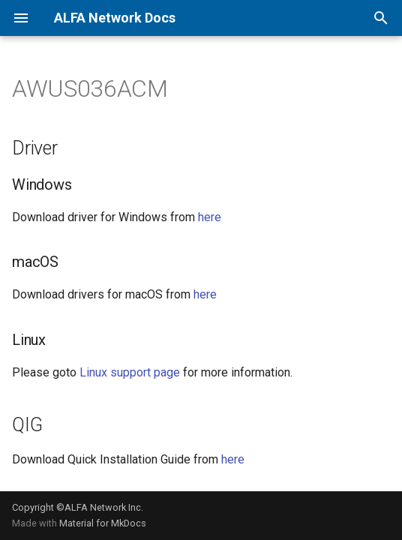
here (209, 217)
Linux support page (130, 372)
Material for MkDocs (102, 523)
